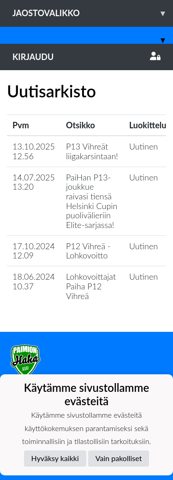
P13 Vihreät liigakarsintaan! (92, 151)
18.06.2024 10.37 (33, 281)
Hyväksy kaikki (55, 458)
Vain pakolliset (118, 458)
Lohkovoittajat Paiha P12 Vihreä (91, 285)
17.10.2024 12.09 (33, 251)
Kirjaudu (86, 57)
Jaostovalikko (92, 13)
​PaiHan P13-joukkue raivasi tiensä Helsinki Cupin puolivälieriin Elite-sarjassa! (91, 201)
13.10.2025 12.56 (33, 151)
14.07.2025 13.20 (33, 182)
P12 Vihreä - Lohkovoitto (88, 251)
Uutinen (143, 146)
